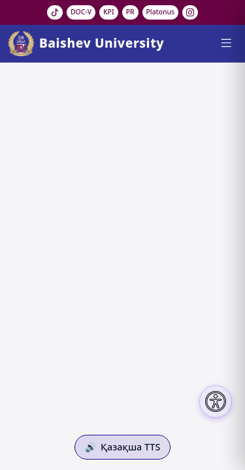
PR (130, 11)
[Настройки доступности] (215, 401)
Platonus (160, 11)
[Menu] (225, 43)
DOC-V (81, 11)
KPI (108, 11)
